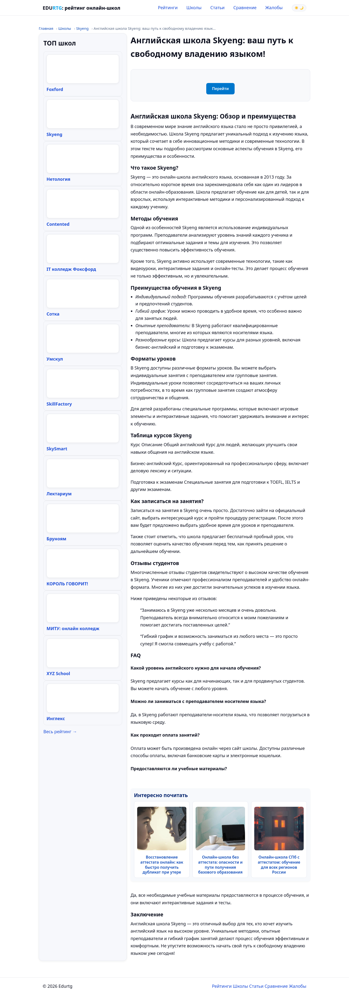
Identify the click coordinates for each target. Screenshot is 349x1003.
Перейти (220, 88)
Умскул (55, 359)
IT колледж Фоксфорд (71, 269)
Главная (46, 28)
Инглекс (56, 718)
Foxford (55, 89)
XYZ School (58, 673)
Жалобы (274, 7)
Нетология (58, 179)
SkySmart (57, 449)
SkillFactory (59, 404)
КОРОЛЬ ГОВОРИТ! (67, 584)
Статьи (217, 7)
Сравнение (245, 7)
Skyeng (82, 28)
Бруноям (56, 539)
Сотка (53, 314)
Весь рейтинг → (60, 731)
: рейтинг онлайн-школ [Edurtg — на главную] (81, 8)
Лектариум (59, 494)
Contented (58, 224)
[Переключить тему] (299, 7)
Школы (194, 7)
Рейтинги (167, 7)
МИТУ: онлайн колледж (73, 628)
